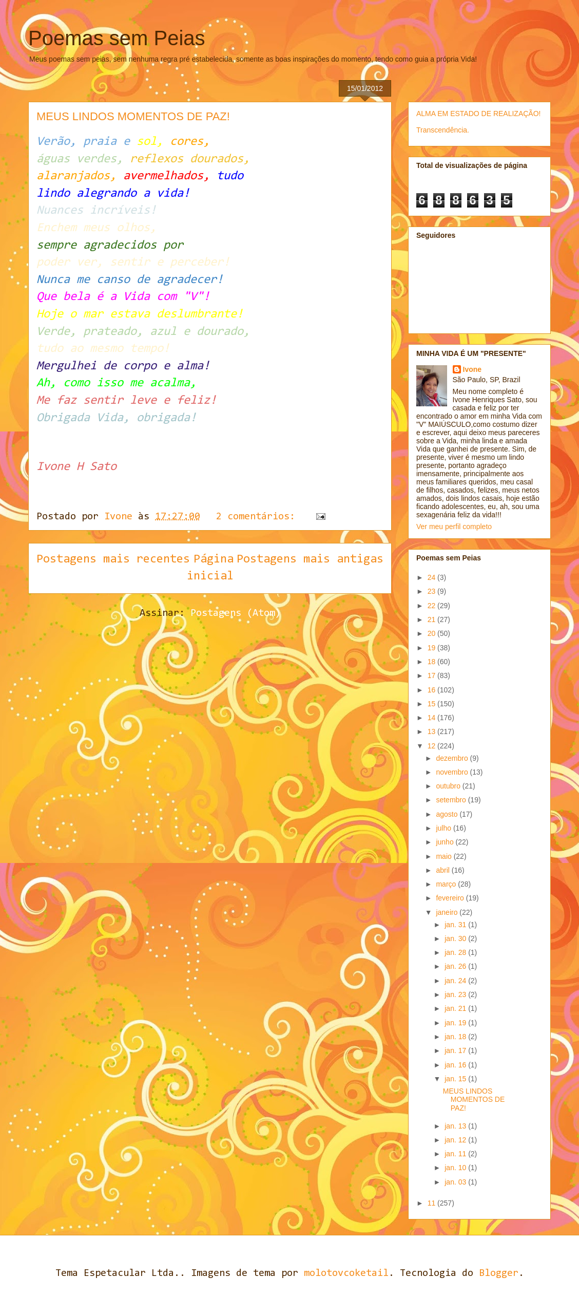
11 (432, 1203)
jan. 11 (456, 1154)
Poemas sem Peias (116, 38)
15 (432, 704)
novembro (453, 772)
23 (432, 591)
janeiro (447, 912)
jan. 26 (456, 966)
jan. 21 (456, 1008)
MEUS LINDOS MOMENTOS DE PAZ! (133, 116)
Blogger (498, 1273)
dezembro (453, 758)
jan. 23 (456, 994)
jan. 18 (456, 1036)
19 (432, 648)
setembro (452, 800)
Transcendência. (442, 130)
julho (444, 828)
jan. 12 (456, 1140)
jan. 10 (456, 1167)
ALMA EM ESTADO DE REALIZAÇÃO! (478, 113)
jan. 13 (456, 1126)
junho (445, 842)
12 (432, 746)
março (447, 884)
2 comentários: (258, 517)
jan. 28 (456, 952)
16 (432, 690)
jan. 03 (456, 1182)
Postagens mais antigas (310, 559)
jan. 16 (456, 1065)
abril (443, 870)
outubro (449, 786)
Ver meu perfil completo (454, 526)
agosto (447, 814)
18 (432, 662)
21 (432, 619)
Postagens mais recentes (113, 559)
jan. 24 (456, 980)
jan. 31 (456, 925)
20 (432, 633)
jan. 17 (456, 1050)
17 (432, 675)
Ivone (472, 369)
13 (432, 731)
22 (432, 606)
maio (444, 856)
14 (432, 717)
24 (432, 577)
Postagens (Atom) (235, 613)
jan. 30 (456, 938)
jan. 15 (456, 1079)
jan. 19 (456, 1023)
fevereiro (451, 898)
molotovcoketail (346, 1273)
